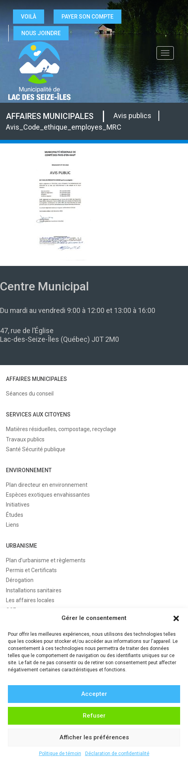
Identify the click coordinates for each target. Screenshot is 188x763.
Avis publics (132, 115)
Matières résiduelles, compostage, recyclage (61, 429)
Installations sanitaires (33, 590)
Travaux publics (25, 439)
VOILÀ (28, 16)
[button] (176, 618)
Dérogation (20, 580)
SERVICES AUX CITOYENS (38, 414)
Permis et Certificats (31, 570)
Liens (12, 525)
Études (14, 515)
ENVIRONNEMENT (29, 470)
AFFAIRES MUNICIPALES (49, 116)
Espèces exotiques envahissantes (48, 495)
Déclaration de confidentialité (117, 753)
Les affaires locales (30, 600)
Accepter (94, 693)
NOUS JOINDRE (41, 33)
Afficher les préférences (94, 737)
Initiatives (18, 504)
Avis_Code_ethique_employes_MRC (63, 127)
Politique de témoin (60, 753)
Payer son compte (87, 16)
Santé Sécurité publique (35, 449)
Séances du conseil (30, 393)
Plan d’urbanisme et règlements (46, 560)
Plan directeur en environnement (46, 485)
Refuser (94, 715)
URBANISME (21, 546)
